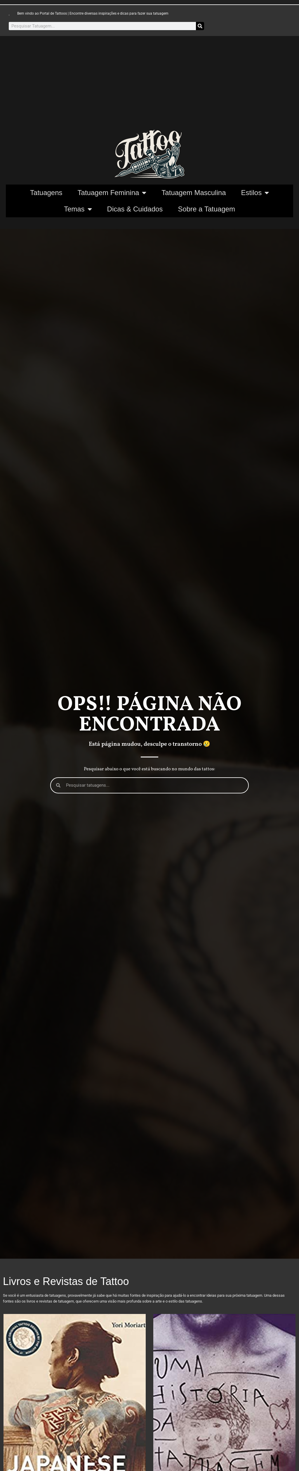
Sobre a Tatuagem (206, 209)
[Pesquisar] (200, 26)
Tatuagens (46, 193)
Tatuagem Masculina (193, 193)
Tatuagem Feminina (112, 192)
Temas (78, 209)
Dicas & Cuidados (135, 209)
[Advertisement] (149, 86)
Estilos (255, 192)
